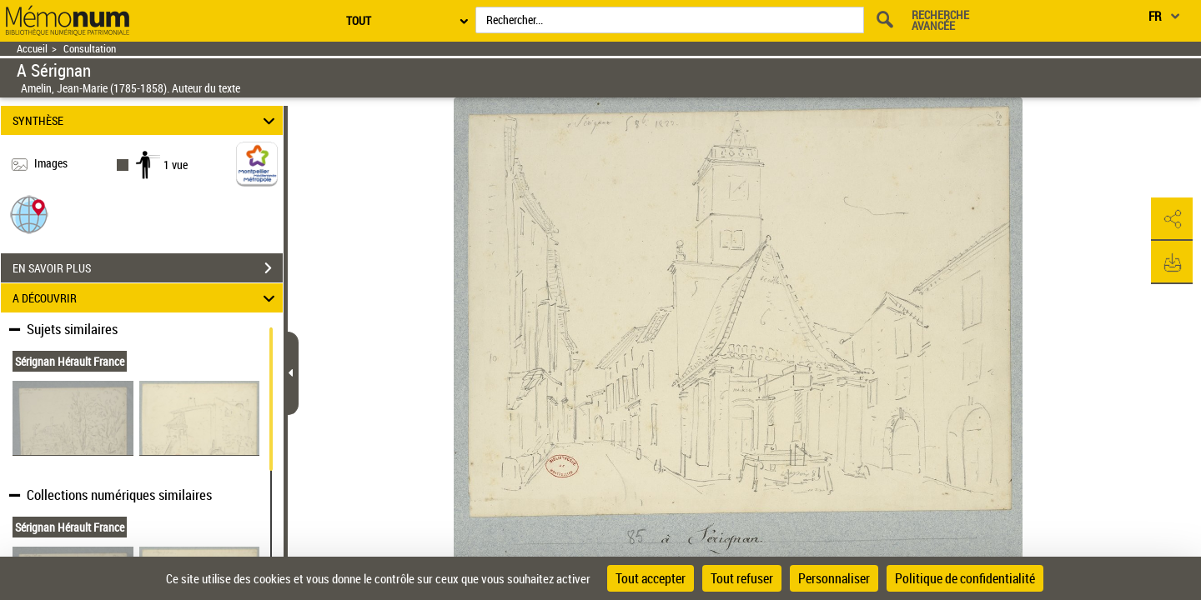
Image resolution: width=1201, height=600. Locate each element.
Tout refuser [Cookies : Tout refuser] (742, 578)
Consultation (89, 49)
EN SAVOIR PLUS (148, 268)
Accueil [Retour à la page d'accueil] (32, 49)
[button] (29, 214)
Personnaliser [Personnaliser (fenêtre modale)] (834, 578)
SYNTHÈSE (146, 120)
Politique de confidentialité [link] (965, 578)
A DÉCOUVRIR (146, 297)
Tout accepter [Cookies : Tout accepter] (651, 578)
